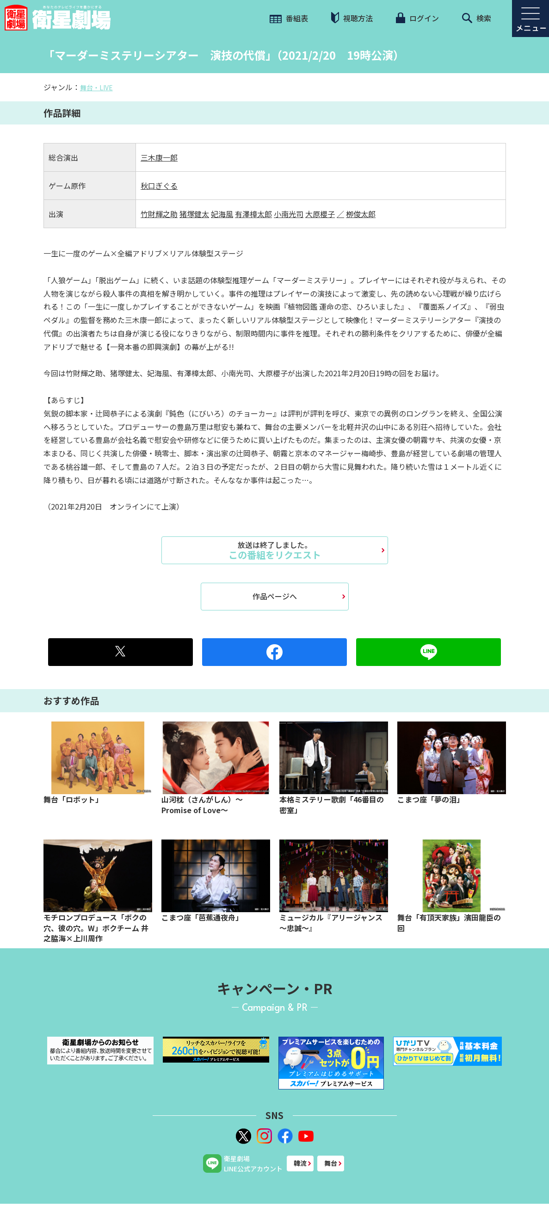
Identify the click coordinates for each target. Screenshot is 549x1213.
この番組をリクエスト (274, 550)
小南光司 (288, 213)
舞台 (330, 1163)
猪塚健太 (194, 213)
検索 (476, 18)
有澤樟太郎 (253, 213)
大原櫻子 (320, 213)
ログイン (417, 18)
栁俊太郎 (361, 213)
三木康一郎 (159, 157)
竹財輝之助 (159, 213)
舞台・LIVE (96, 87)
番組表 (289, 18)
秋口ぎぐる (159, 185)
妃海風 (222, 213)
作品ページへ (275, 596)
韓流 (300, 1163)
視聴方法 (352, 18)
